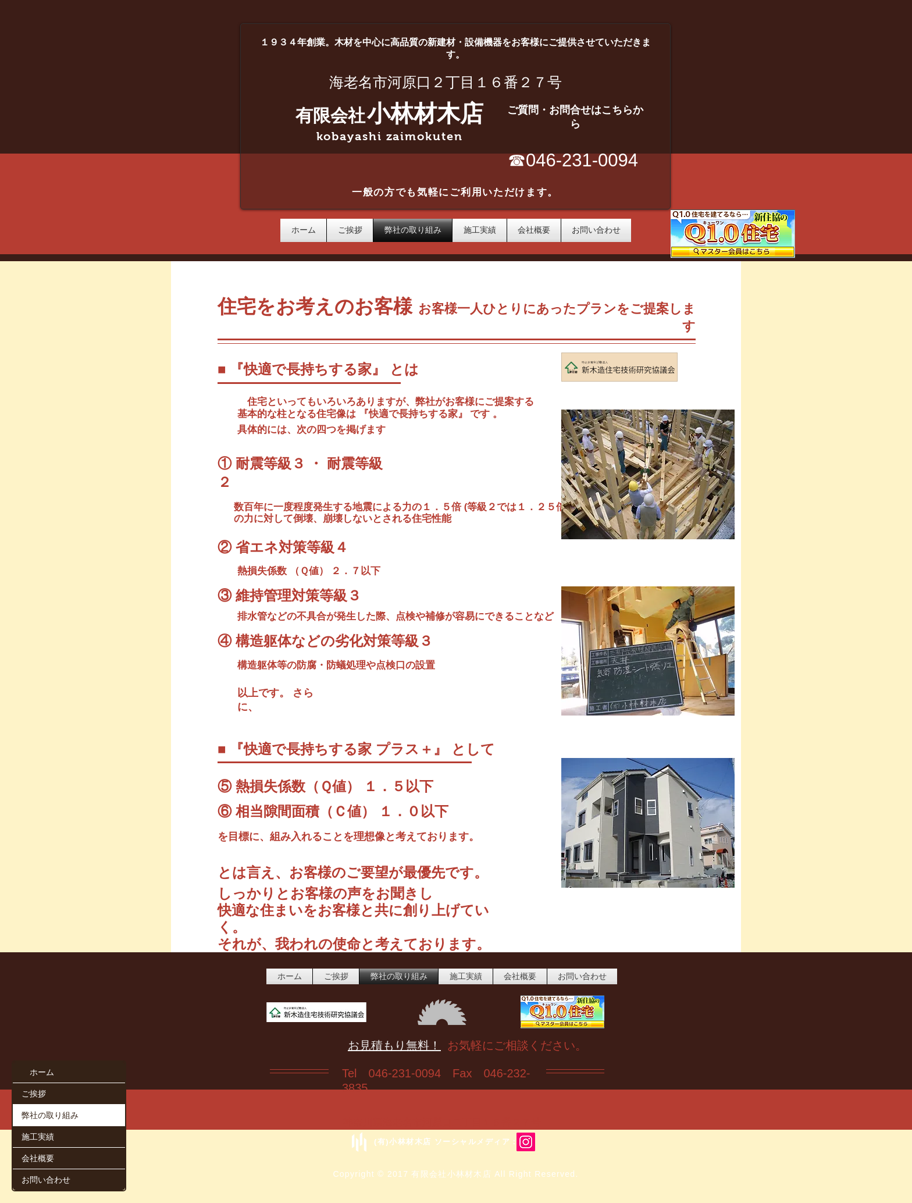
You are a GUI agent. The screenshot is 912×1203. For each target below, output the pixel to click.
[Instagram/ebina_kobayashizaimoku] (525, 1142)
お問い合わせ (46, 1179)
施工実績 (38, 1136)
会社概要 (38, 1158)
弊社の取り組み (50, 1115)
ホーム (42, 1072)
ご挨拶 (34, 1093)
